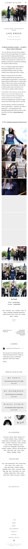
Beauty (11, 437)
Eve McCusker (16, 302)
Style (15, 450)
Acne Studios (15, 471)
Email (14, 320)
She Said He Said (22, 448)
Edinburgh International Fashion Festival (17, 122)
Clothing (6, 473)
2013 (14, 465)
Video (22, 450)
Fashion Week (8, 28)
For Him (24, 441)
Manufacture (16, 444)
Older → (20, 333)
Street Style (10, 450)
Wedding (14, 452)
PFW (17, 463)
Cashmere (17, 310)
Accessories (6, 437)
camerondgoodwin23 (13, 348)
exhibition (20, 439)
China (22, 310)
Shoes (5, 450)
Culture (15, 439)
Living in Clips (13, 2)
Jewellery (23, 442)
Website (9, 452)
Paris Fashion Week (10, 463)
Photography (19, 28)
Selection (14, 448)
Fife (20, 314)
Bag (7, 471)
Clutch (22, 473)
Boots (9, 469)
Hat (20, 471)
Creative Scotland (8, 439)
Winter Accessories (14, 475)
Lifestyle (10, 444)
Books (15, 437)
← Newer (7, 331)
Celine (18, 473)
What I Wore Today (9, 467)
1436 (3, 310)
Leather (17, 465)
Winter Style (6, 475)
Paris (21, 444)
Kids (6, 444)
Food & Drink (12, 441)
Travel (14, 30)
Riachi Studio (21, 446)
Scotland (16, 316)
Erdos (16, 314)
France (3, 442)
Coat (21, 465)
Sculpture (9, 448)
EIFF (13, 314)
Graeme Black (16, 304)
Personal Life (6, 446)
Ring (4, 471)
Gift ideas (8, 442)
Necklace (22, 475)
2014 (13, 310)
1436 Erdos (14, 33)
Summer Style (12, 473)
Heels (13, 469)
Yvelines (19, 452)
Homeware (14, 442)
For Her (19, 441)
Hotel (19, 442)
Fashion (21, 467)
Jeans (23, 471)
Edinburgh (9, 312)
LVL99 (17, 545)
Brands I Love (21, 437)
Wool (10, 471)
